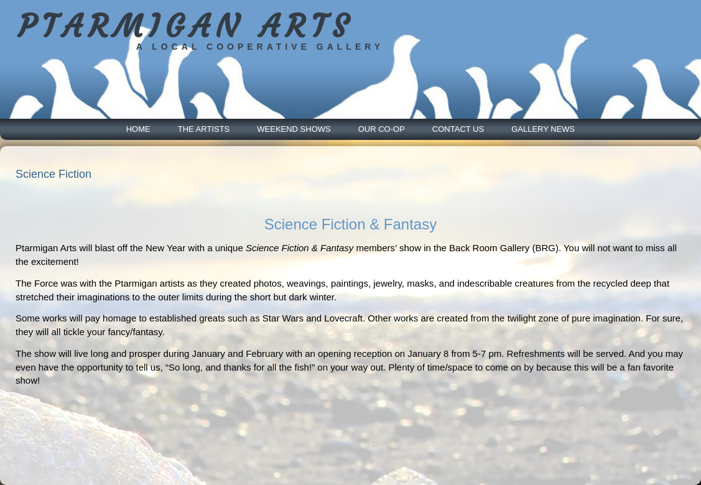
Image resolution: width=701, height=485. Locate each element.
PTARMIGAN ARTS (185, 26)
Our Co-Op (381, 129)
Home (138, 129)
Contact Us (458, 129)
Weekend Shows (293, 129)
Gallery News (543, 129)
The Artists (204, 129)
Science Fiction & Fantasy (350, 224)
